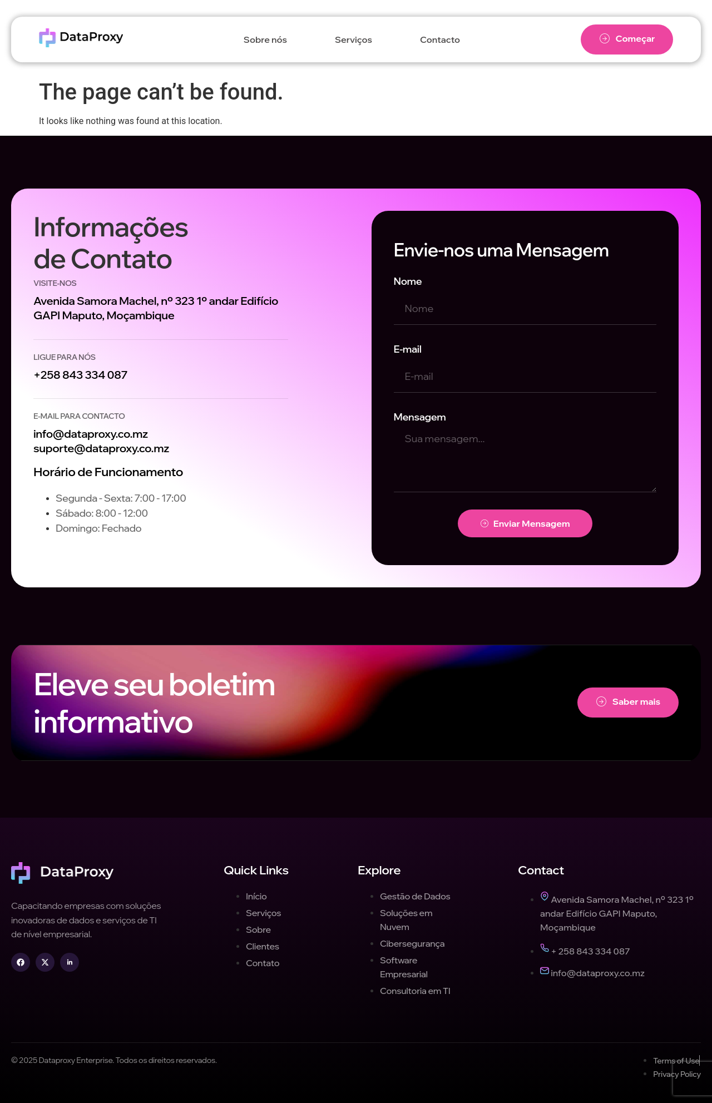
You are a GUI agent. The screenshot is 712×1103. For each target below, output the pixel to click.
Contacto (440, 39)
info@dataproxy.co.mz (90, 434)
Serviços (353, 39)
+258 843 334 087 (80, 375)
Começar (627, 38)
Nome (408, 281)
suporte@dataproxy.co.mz (101, 448)
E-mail (408, 349)
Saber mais (628, 702)
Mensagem (420, 416)
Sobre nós (265, 39)
